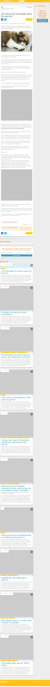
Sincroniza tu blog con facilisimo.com (42, 20)
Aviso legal (38, 681)
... (26, 352)
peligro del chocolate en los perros (22, 437)
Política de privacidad (31, 681)
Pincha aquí (15, 222)
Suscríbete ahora (16, 255)
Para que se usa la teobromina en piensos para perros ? (16, 536)
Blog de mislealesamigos (8, 264)
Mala (30, 229)
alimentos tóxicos (13, 352)
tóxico (21, 238)
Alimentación (5, 238)
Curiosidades (9, 575)
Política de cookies (46, 683)
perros (19, 238)
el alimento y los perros (21, 352)
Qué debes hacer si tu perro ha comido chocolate (16, 621)
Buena (22, 229)
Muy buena (28, 227)
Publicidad (47, 681)
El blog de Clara (6, 286)
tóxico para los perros (5, 352)
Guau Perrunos (6, 370)
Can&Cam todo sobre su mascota (7, 8)
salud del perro (9, 483)
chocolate (12, 238)
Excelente (23, 227)
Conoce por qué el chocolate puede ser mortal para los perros (15, 442)
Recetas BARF (6, 550)
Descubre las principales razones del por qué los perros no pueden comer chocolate (16, 488)
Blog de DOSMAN (6, 327)
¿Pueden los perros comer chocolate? (14, 313)
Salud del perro (4, 437)
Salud (9, 238)
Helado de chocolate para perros (14, 578)
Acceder (46, 1)
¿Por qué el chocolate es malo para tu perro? (16, 398)
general (3, 268)
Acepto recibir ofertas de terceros (29, 253)
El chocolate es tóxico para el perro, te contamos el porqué (16, 355)
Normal (26, 229)
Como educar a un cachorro (8, 593)
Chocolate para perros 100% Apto (15, 664)
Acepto (20, 253)
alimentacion (4, 483)
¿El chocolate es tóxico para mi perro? (17, 272)
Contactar (43, 681)
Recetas (14, 660)
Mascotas (15, 238)
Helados (14, 575)
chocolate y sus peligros (12, 437)
